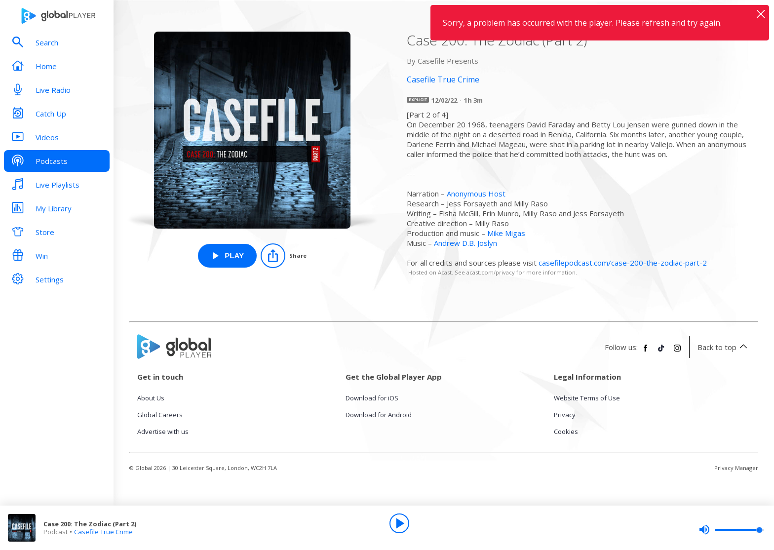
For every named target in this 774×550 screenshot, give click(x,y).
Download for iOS (372, 397)
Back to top (723, 347)
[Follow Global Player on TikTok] (661, 352)
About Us (150, 397)
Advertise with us (163, 431)
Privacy (565, 414)
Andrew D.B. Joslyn (465, 243)
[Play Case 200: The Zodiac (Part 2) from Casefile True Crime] (227, 256)
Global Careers (160, 414)
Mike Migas (506, 233)
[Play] (399, 523)
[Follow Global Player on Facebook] (646, 352)
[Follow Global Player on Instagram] (677, 352)
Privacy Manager (736, 468)
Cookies (566, 431)
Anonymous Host (476, 193)
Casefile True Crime (103, 531)
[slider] (732, 530)
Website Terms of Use (587, 397)
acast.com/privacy (490, 272)
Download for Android (379, 414)
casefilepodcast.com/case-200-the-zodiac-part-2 (623, 263)
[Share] (284, 255)
